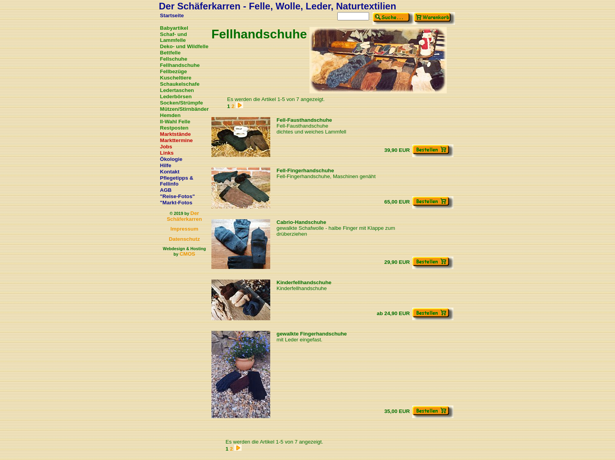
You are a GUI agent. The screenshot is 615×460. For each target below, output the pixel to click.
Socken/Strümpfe (181, 103)
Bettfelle (170, 53)
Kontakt (170, 172)
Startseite (172, 15)
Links (167, 153)
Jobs (166, 147)
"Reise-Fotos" (177, 196)
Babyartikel (174, 28)
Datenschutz (184, 239)
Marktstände (175, 134)
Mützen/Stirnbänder (184, 109)
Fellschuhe (173, 59)
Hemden (170, 115)
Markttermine (176, 140)
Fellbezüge (173, 71)
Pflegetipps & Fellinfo (176, 181)
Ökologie (171, 159)
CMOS (187, 254)
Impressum (184, 229)
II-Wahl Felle (175, 121)
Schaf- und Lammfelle (173, 37)
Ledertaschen (177, 90)
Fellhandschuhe (180, 65)
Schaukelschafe (180, 84)
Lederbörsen (176, 96)
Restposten (174, 128)
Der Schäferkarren (184, 216)
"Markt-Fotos (176, 203)
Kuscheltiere (175, 78)
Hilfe (165, 165)
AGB (166, 190)
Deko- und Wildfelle (184, 46)
